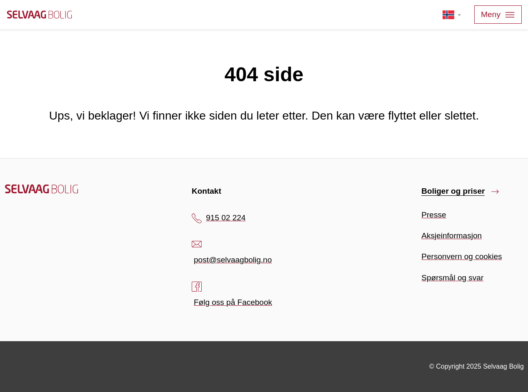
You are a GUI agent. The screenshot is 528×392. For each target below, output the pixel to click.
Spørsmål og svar (452, 277)
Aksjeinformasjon (451, 235)
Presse (433, 214)
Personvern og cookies (461, 256)
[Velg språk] (452, 14)
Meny (498, 15)
